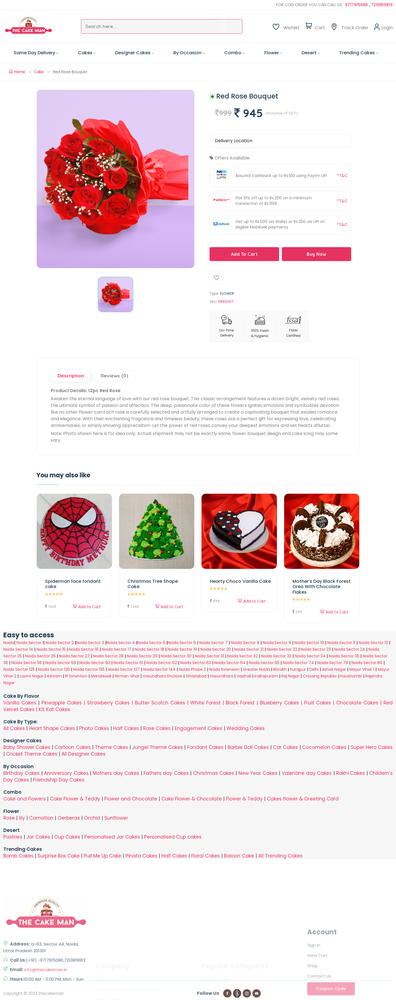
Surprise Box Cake (59, 855)
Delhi (314, 669)
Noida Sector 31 (209, 656)
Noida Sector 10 (309, 642)
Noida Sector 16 (84, 649)
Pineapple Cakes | (64, 702)
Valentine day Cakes (307, 773)
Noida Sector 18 (149, 649)
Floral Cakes (205, 855)
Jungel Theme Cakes (157, 747)
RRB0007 (225, 301)
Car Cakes (285, 747)
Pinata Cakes (141, 855)
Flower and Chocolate (130, 798)
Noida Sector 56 (26, 662)
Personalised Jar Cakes (112, 837)
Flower (273, 53)
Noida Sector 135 (89, 669)
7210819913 (382, 5)
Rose (9, 818)
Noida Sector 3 (90, 642)
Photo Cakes (94, 728)
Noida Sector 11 (341, 642)
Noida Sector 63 (195, 662)
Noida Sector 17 (116, 649)
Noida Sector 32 (242, 656)
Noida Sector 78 (332, 662)
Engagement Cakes (198, 728)
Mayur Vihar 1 (361, 669)
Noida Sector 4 (120, 642)
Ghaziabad (196, 676)
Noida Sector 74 (298, 662)
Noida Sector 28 (108, 656)
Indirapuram (266, 676)
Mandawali (101, 676)
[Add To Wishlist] (216, 278)
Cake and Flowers (24, 798)
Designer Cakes (134, 53)
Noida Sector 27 (74, 656)
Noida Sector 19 (182, 649)
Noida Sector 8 (245, 642)
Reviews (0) (114, 376)
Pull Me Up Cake (102, 855)
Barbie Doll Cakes (248, 747)
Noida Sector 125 (19, 669)
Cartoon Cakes (72, 747)
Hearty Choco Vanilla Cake (240, 581)
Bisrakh (280, 669)
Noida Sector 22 (282, 649)
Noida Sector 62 (161, 662)
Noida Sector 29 (142, 656)
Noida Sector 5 (151, 642)
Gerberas (69, 818)
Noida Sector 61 (128, 662)
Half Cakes (126, 728)
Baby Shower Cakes (26, 747)
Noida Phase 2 (192, 669)
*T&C (342, 175)
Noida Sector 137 (124, 669)
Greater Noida (256, 669)
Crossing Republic (320, 676)
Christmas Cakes (213, 773)
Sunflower (116, 818)
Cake (39, 71)
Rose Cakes (157, 728)
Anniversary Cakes (67, 773)
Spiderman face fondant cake (73, 584)
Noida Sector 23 (316, 649)
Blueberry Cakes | (282, 702)
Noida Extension (224, 669)
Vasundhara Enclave (163, 676)
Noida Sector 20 (215, 649)
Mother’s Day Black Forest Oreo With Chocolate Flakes (321, 586)
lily (22, 818)
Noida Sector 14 (18, 649)
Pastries (12, 837)
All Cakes (14, 728)
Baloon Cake (239, 855)
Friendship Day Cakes (58, 780)
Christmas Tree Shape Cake (152, 584)
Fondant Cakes (205, 747)
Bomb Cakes (18, 855)
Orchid (92, 818)
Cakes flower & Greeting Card (303, 798)
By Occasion (189, 53)
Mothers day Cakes (116, 773)
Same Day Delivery (36, 53)
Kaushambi (351, 676)
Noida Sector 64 (229, 662)
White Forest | (208, 702)
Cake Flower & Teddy (75, 798)
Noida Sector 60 (94, 662)
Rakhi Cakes (350, 773)
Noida (8, 642)
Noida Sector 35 (344, 656)
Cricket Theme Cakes (31, 754)
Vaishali (244, 676)
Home (17, 71)
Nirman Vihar (127, 676)
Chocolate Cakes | (359, 702)
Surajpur (298, 669)
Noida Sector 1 (29, 642)
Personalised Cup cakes (172, 837)
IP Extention (76, 676)
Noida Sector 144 (159, 669)
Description (71, 376)
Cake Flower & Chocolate (191, 798)
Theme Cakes (111, 747)
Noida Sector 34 (310, 656)
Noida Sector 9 (277, 642)
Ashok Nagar (334, 669)
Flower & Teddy (244, 798)
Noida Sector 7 (213, 642)
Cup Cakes (67, 837)
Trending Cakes (358, 53)
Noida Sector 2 (60, 642)
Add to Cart (87, 607)
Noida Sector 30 (176, 656)
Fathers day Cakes (166, 773)
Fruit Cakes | (320, 702)
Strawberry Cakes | (111, 702)
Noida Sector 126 (54, 669)
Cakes (87, 53)
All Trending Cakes (280, 855)
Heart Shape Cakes (52, 728)
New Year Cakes (257, 773)
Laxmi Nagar (31, 676)
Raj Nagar (290, 676)
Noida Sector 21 (249, 649)
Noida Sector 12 (373, 642)
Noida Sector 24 (349, 649)
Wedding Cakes (246, 728)
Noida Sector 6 (182, 642)
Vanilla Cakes (19, 702)
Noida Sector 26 (40, 656)
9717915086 (357, 5)
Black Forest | (243, 702)
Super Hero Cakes (372, 747)
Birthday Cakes (21, 773)
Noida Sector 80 (366, 662)
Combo (234, 53)
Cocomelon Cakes (325, 747)
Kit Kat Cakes (54, 709)
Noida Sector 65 (264, 662)
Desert (311, 53)
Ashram (54, 676)
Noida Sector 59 (60, 662)
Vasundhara (221, 676)
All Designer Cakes (83, 754)
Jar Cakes (38, 837)
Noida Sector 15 (51, 649)
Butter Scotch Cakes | (162, 702)
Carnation (41, 818)
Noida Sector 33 (276, 656)
